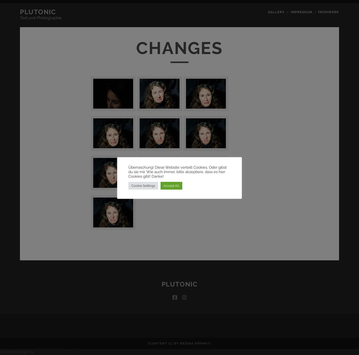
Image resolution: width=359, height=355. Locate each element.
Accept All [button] (171, 186)
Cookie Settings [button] (143, 186)
